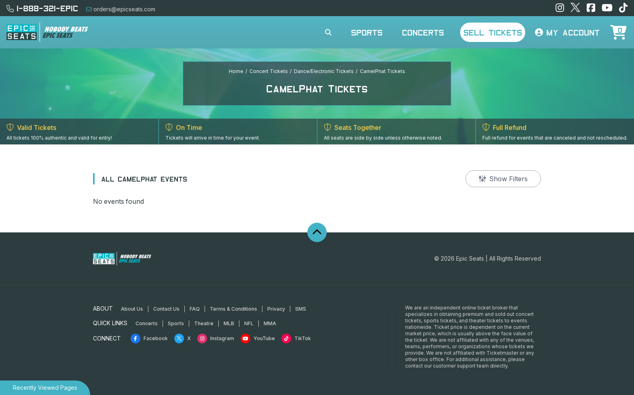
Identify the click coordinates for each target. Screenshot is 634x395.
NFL (249, 323)
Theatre (203, 323)
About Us (132, 309)
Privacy (276, 309)
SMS (300, 309)
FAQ (195, 309)
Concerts (423, 32)
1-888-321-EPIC (42, 8)
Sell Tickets (492, 32)
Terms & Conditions (233, 309)
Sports (367, 32)
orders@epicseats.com (120, 9)
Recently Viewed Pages (45, 387)
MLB (229, 323)
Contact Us (166, 309)
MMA (270, 323)
